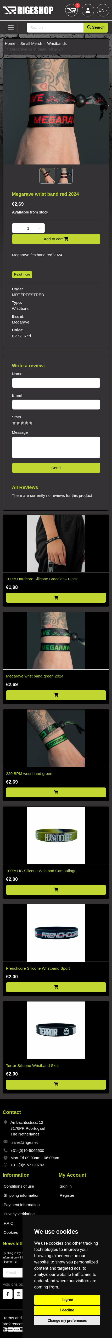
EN (101, 10)
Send (55, 468)
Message (20, 432)
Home (10, 43)
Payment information (22, 1204)
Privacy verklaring (19, 1214)
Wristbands (57, 43)
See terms (10, 1261)
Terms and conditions (22, 1318)
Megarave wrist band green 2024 (34, 676)
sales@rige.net (25, 1142)
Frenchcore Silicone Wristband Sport (38, 968)
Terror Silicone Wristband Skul (32, 1065)
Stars (16, 417)
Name (17, 373)
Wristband (21, 308)
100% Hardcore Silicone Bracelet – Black (41, 579)
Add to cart (56, 239)
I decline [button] (67, 1310)
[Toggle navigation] (11, 28)
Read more (22, 274)
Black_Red (21, 336)
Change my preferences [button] (67, 1320)
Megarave (21, 322)
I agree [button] (67, 1300)
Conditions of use (19, 1186)
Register (67, 1195)
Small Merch (31, 43)
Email (17, 395)
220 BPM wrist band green (29, 773)
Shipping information (22, 1195)
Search (96, 27)
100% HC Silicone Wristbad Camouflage (41, 871)
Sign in (66, 1186)
